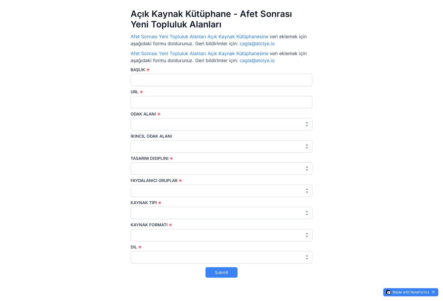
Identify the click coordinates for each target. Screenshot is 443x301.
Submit (221, 272)
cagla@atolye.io (257, 43)
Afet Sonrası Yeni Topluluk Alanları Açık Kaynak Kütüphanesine (199, 36)
